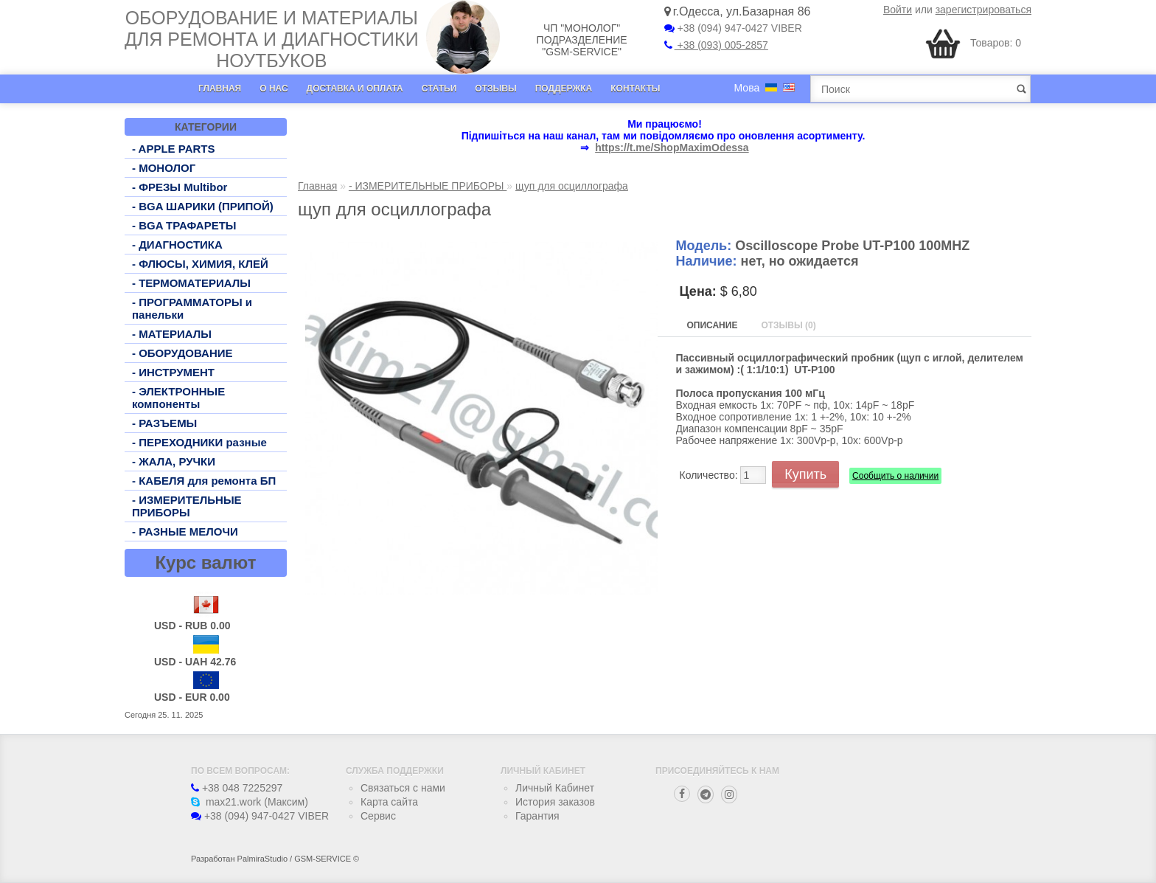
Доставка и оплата (355, 88)
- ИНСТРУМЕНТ (173, 372)
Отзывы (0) (788, 325)
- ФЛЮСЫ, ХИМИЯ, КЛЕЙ (200, 263)
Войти (897, 9)
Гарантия (537, 816)
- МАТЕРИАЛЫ (172, 334)
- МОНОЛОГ (163, 168)
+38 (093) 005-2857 (716, 45)
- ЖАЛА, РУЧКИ (173, 461)
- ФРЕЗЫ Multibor (179, 187)
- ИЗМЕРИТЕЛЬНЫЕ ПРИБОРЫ (187, 506)
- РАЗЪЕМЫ (164, 423)
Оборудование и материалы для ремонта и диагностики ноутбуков (272, 39)
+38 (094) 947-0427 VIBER (733, 28)
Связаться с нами (403, 788)
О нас (274, 88)
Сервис (378, 816)
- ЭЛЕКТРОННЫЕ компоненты (178, 397)
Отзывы (495, 88)
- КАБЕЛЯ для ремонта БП (204, 480)
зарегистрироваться (983, 9)
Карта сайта (389, 802)
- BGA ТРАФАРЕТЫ (184, 225)
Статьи (439, 88)
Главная (219, 88)
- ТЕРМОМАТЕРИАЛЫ (191, 283)
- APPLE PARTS (173, 148)
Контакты (635, 88)
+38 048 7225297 (236, 788)
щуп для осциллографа (571, 186)
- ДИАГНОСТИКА (177, 244)
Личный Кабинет (554, 788)
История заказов (555, 802)
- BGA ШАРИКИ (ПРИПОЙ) (203, 206)
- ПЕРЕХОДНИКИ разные (199, 442)
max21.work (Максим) (249, 802)
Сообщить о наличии (895, 476)
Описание (712, 325)
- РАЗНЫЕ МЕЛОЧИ (185, 531)
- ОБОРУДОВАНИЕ (182, 353)
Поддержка (564, 88)
